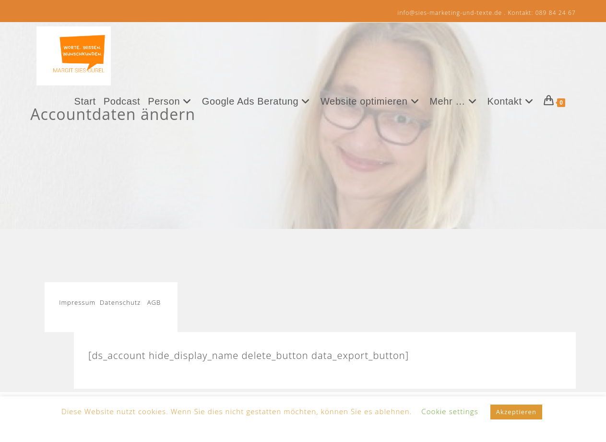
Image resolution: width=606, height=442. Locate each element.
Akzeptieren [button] (516, 411)
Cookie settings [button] (449, 411)
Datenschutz (120, 302)
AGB (154, 302)
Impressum (79, 302)
